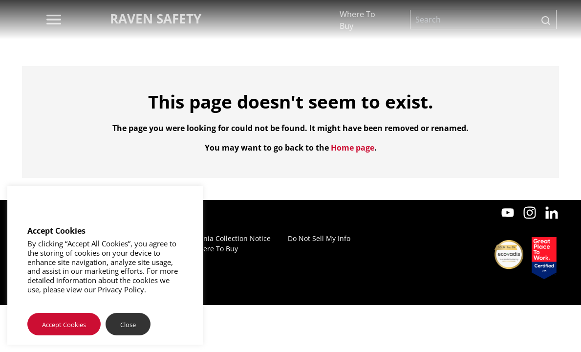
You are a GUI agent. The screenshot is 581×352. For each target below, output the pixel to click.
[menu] (54, 19)
